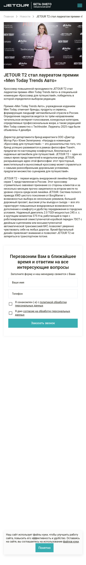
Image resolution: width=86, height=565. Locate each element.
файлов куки (71, 541)
